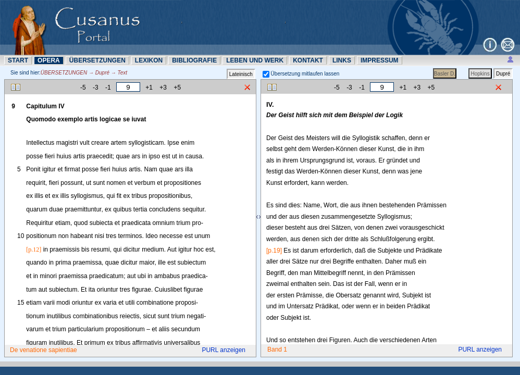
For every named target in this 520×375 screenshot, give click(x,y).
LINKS (341, 60)
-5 (83, 87)
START (18, 60)
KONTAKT (308, 60)
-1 (108, 87)
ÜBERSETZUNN (97, 60)
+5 (177, 87)
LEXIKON (149, 60)
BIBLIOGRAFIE (194, 60)
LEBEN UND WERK (254, 60)
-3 (95, 87)
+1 (149, 87)
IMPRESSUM (380, 60)
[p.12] (33, 249)
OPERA (49, 60)
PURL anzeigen (223, 350)
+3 (163, 87)
